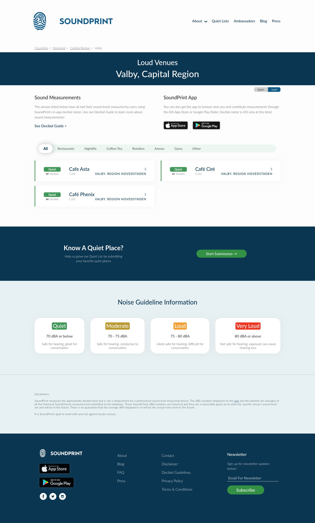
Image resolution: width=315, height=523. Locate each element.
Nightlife (90, 148)
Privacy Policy (172, 481)
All (45, 148)
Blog (263, 21)
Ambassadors (244, 21)
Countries (41, 48)
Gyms (178, 148)
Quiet (261, 89)
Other (196, 148)
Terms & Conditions (177, 489)
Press (276, 21)
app (236, 400)
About (199, 21)
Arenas (159, 148)
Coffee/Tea (114, 148)
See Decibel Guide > (51, 126)
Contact (168, 455)
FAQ (120, 472)
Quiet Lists (220, 21)
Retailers (138, 148)
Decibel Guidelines (176, 472)
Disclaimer (170, 464)
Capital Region (80, 48)
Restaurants (66, 148)
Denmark (59, 48)
